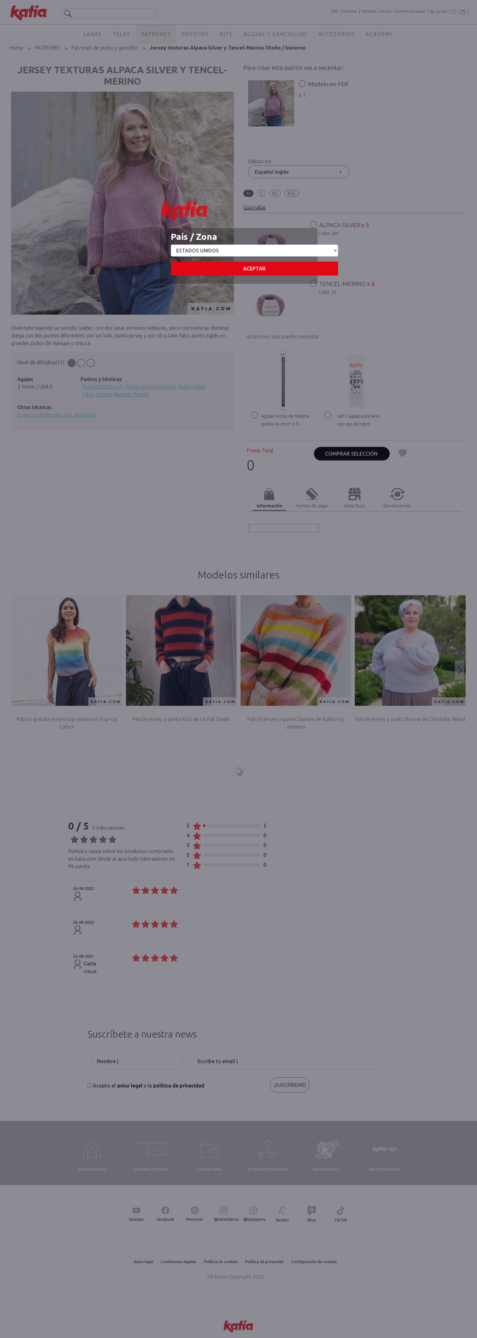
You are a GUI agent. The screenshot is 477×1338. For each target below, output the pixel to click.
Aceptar (254, 268)
